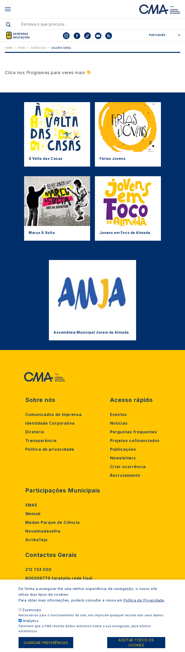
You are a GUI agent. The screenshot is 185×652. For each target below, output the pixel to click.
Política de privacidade (49, 449)
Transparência (41, 440)
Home (8, 47)
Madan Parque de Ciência (52, 522)
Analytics (31, 624)
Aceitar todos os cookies (136, 646)
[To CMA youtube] (98, 35)
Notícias (119, 423)
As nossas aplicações (21, 35)
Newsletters (123, 458)
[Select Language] (163, 35)
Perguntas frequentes (133, 431)
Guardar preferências (46, 646)
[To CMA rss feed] (108, 35)
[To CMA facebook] (76, 35)
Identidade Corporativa (50, 423)
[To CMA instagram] (66, 35)
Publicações (123, 449)
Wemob (33, 513)
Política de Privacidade (144, 604)
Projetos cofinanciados (135, 440)
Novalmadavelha (42, 531)
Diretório (34, 431)
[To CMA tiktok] (87, 35)
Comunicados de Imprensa (53, 414)
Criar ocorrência (128, 466)
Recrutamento (125, 475)
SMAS (31, 505)
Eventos (118, 414)
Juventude (38, 47)
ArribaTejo (36, 539)
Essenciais (32, 613)
